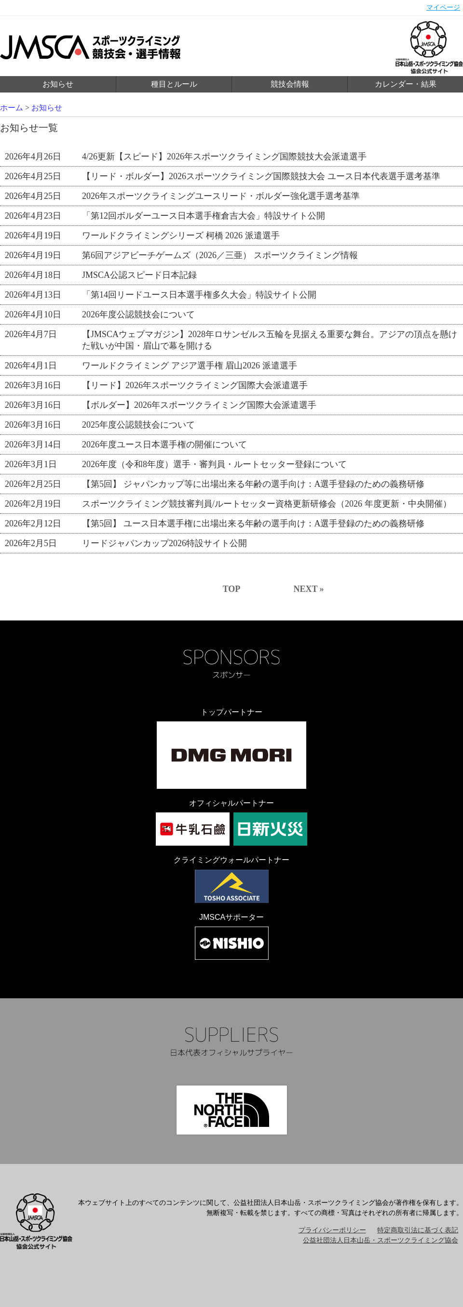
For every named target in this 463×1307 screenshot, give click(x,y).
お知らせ (57, 84)
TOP (232, 589)
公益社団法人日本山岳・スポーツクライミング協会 (380, 1240)
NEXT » (308, 589)
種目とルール (174, 84)
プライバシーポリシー (332, 1230)
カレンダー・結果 (405, 84)
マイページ (443, 7)
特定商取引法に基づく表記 (417, 1230)
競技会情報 (290, 84)
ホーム (11, 108)
